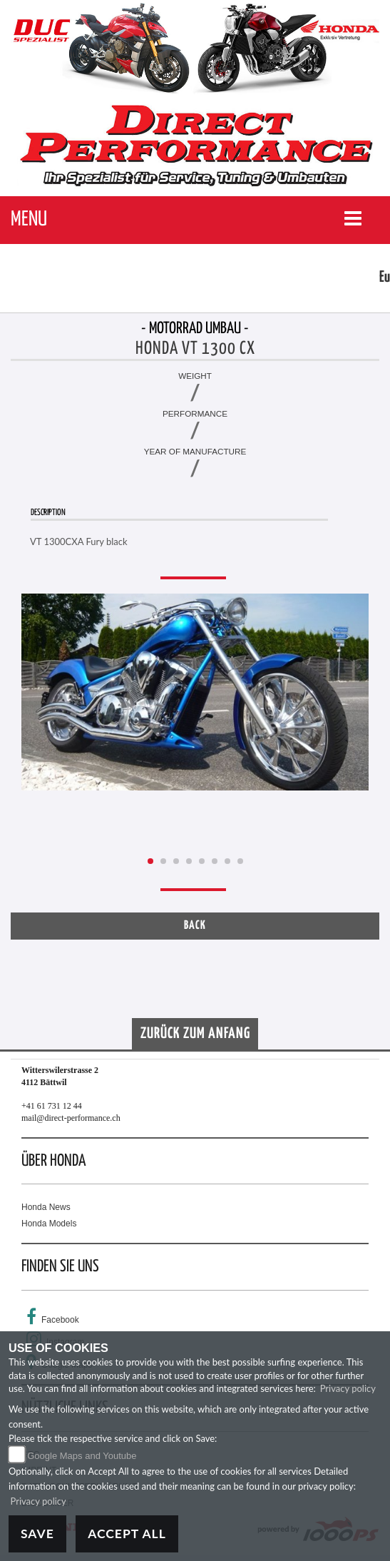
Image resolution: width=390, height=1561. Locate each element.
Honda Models (48, 1224)
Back (195, 926)
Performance (195, 413)
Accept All (127, 1533)
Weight (195, 375)
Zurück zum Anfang (195, 1034)
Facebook (60, 1320)
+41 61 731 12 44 (51, 1106)
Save (37, 1533)
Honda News (46, 1207)
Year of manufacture (195, 451)
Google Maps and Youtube (81, 1455)
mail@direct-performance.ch (70, 1118)
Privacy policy (348, 1388)
